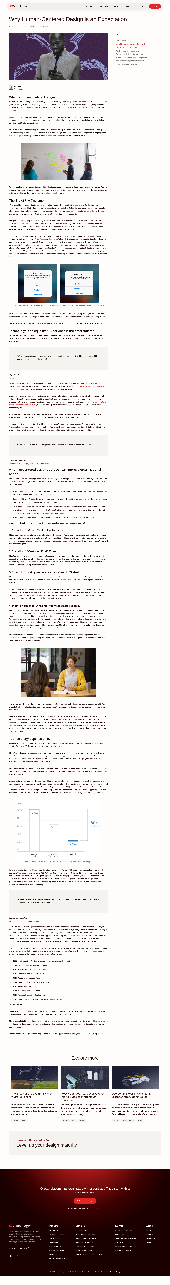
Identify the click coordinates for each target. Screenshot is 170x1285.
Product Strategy (82, 1230)
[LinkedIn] (11, 1256)
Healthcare (53, 1242)
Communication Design (85, 1246)
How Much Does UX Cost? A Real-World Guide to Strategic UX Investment (82, 1097)
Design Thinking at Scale (86, 1238)
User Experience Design (85, 1234)
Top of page (121, 40)
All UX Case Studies (57, 1258)
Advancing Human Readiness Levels (90, 1254)
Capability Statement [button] (20, 1248)
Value (32, 27)
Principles (150, 1234)
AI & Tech (119, 1242)
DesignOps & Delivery (84, 1242)
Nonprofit (53, 1254)
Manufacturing (55, 1246)
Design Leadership (128, 1120)
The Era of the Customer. (127, 47)
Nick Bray (18, 86)
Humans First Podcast (123, 1250)
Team (148, 1242)
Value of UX (120, 1234)
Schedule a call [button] (85, 1201)
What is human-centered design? (130, 44)
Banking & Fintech (56, 1234)
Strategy (15, 1120)
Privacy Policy (115, 1272)
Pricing (141, 6)
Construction (54, 1238)
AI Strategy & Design (84, 1250)
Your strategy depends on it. (128, 64)
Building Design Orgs (123, 1246)
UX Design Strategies (123, 1230)
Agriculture (53, 1230)
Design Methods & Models (125, 1238)
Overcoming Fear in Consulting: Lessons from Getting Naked (131, 1095)
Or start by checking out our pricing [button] (85, 1208)
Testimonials (151, 1238)
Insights (117, 6)
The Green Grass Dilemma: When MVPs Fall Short (32, 1095)
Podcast (65, 1121)
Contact (155, 6)
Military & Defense (56, 1250)
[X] (18, 1256)
